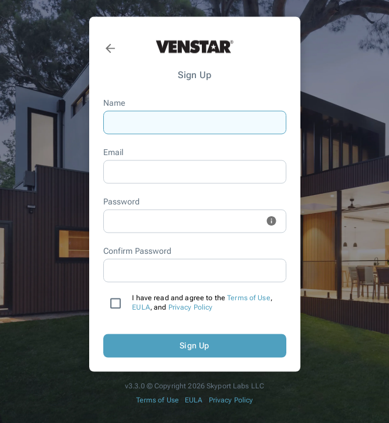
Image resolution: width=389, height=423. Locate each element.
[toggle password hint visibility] (271, 221)
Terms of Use (248, 298)
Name (114, 103)
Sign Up (194, 346)
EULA (141, 308)
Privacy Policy (190, 308)
